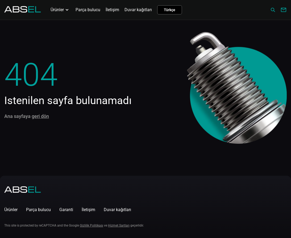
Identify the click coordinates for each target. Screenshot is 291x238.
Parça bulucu (88, 9)
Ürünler (60, 10)
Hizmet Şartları (119, 225)
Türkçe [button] (169, 10)
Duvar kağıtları (138, 9)
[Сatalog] (273, 10)
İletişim (112, 9)
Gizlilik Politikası (91, 225)
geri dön (40, 116)
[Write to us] (283, 10)
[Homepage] (22, 11)
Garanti (66, 209)
